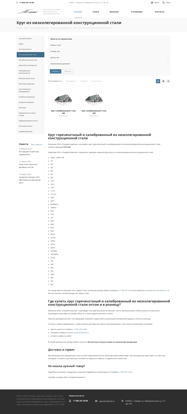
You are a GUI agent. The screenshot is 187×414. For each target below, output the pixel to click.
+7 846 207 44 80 (125, 290)
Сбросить (67, 71)
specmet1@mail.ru (160, 290)
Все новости (36, 144)
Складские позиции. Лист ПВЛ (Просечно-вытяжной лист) (29, 180)
